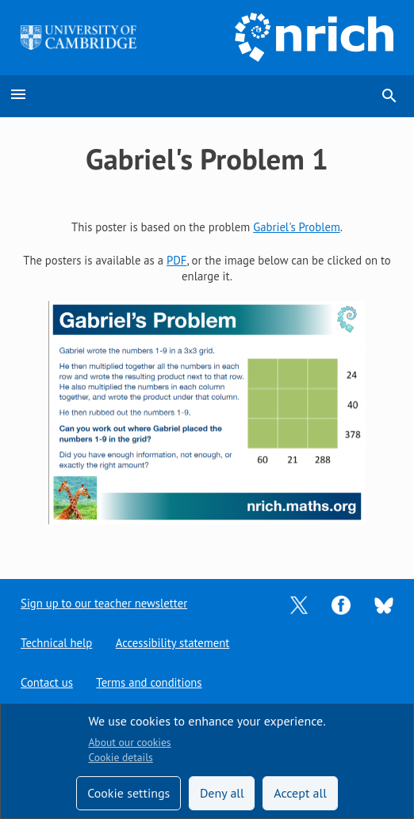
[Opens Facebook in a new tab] (341, 603)
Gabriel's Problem (296, 226)
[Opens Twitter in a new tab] (299, 603)
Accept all (300, 793)
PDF (176, 260)
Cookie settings (128, 793)
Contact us (47, 682)
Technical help (56, 642)
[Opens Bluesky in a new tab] (383, 603)
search (389, 95)
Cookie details (120, 757)
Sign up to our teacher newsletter (104, 603)
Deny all (222, 793)
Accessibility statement (172, 642)
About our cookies (129, 742)
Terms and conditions (148, 682)
